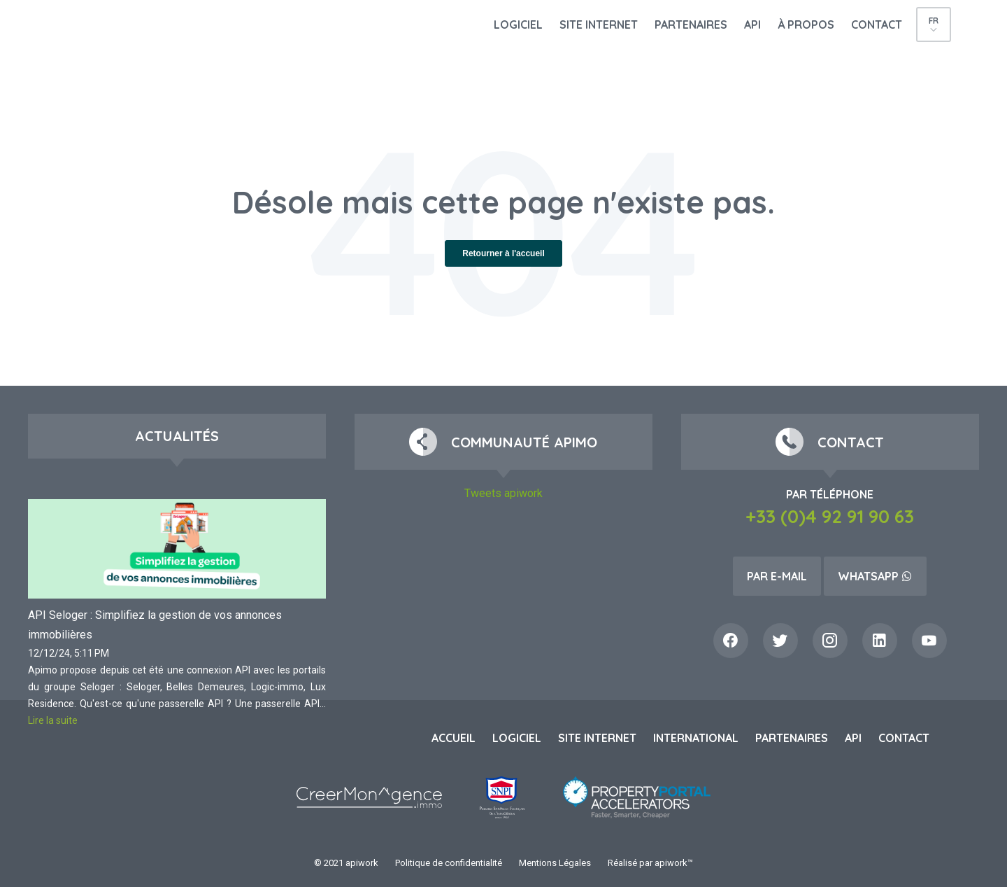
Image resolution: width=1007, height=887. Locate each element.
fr (933, 20)
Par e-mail (777, 576)
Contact (876, 25)
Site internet (598, 25)
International (695, 738)
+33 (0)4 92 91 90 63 (829, 516)
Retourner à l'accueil (503, 253)
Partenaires (691, 25)
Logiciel (518, 25)
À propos (806, 25)
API (752, 25)
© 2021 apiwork (346, 863)
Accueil (453, 738)
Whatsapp (875, 576)
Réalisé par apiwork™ (650, 863)
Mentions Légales (555, 863)
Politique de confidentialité (448, 863)
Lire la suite (53, 720)
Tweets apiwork (503, 493)
